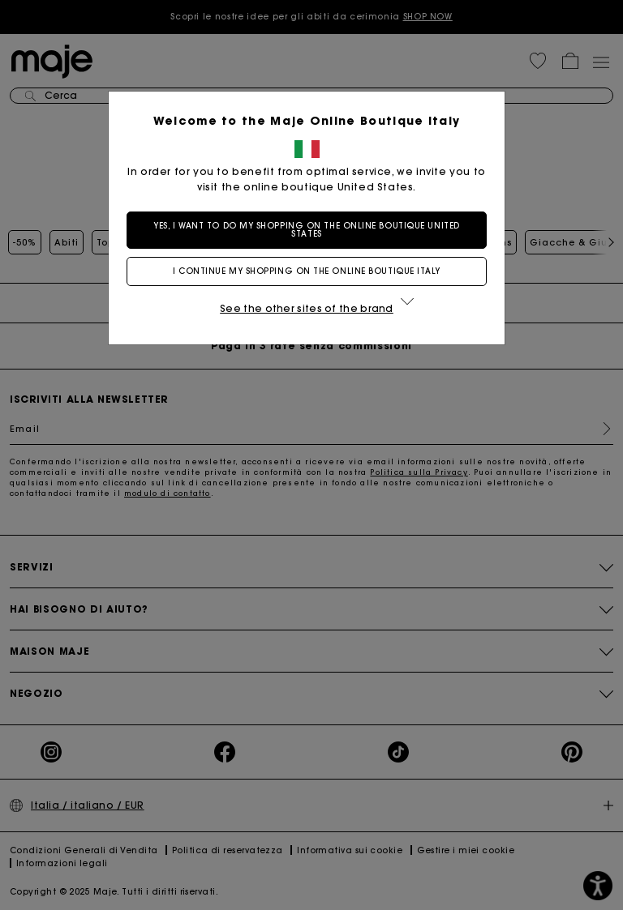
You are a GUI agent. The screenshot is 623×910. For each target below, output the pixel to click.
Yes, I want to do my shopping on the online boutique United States (311, 229)
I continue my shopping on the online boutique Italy (311, 271)
